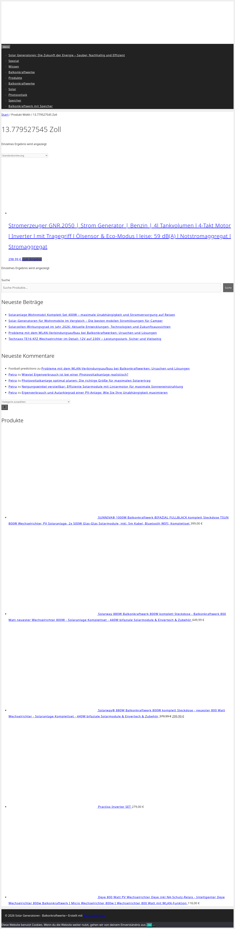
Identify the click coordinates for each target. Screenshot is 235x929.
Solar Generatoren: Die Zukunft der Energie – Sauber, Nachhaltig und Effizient (67, 55)
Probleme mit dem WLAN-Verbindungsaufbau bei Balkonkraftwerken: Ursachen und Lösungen (83, 333)
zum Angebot (32, 259)
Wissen (14, 66)
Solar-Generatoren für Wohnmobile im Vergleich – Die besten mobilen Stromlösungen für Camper (86, 321)
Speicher (15, 100)
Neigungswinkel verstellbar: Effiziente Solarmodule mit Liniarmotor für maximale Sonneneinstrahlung (102, 386)
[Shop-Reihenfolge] (24, 155)
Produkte (15, 78)
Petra (13, 374)
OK (149, 925)
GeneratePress (94, 916)
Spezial (14, 61)
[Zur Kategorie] (4, 407)
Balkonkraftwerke (22, 72)
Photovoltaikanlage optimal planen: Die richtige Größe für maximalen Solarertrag (86, 380)
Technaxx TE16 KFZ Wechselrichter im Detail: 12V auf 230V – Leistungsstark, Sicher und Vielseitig (85, 339)
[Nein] (154, 925)
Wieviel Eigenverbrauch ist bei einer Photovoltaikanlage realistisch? (75, 374)
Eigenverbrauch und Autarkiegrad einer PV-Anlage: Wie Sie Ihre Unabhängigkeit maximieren (95, 392)
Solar (12, 89)
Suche (5, 280)
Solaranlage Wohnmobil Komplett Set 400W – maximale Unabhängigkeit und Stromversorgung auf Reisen (92, 315)
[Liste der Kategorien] (35, 402)
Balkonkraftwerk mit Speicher (31, 106)
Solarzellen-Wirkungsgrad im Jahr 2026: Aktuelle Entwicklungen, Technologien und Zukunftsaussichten (90, 327)
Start (5, 115)
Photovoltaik (18, 95)
